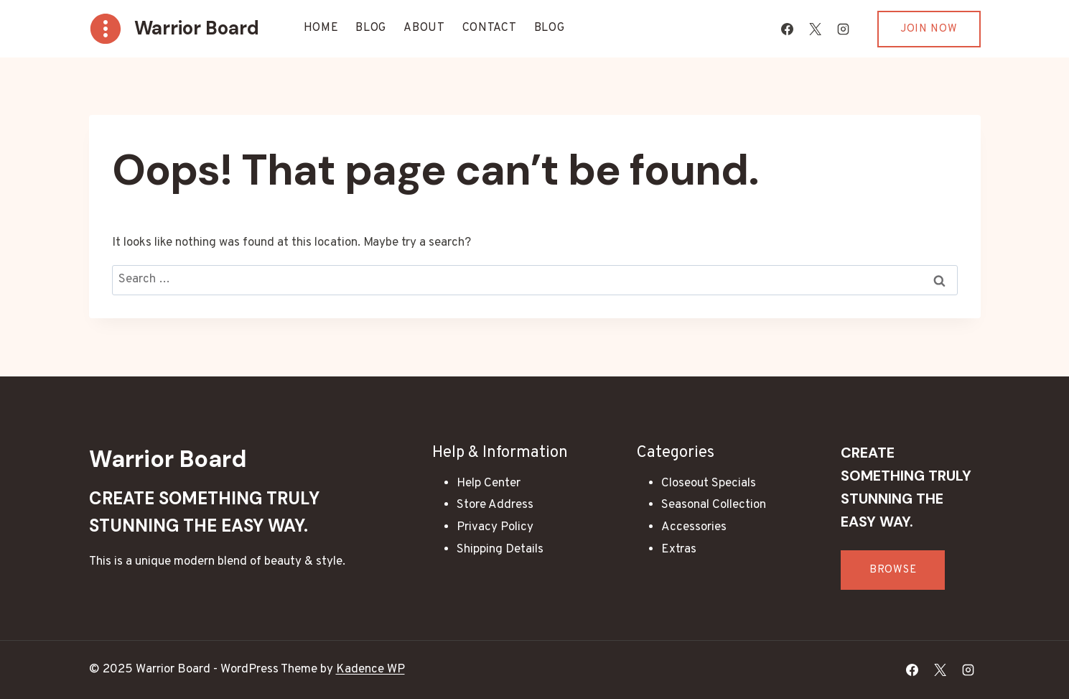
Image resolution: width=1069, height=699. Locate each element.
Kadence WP (370, 669)
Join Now (929, 29)
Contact (489, 28)
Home (321, 28)
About (424, 28)
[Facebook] (787, 29)
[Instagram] (843, 29)
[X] (815, 29)
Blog (370, 28)
